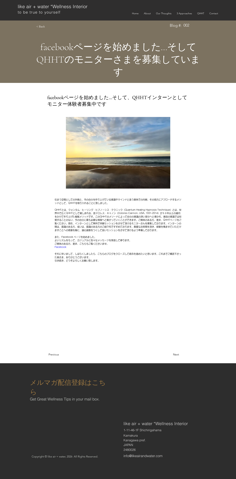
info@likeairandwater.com (143, 456)
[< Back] (47, 26)
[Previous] (60, 354)
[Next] (170, 354)
